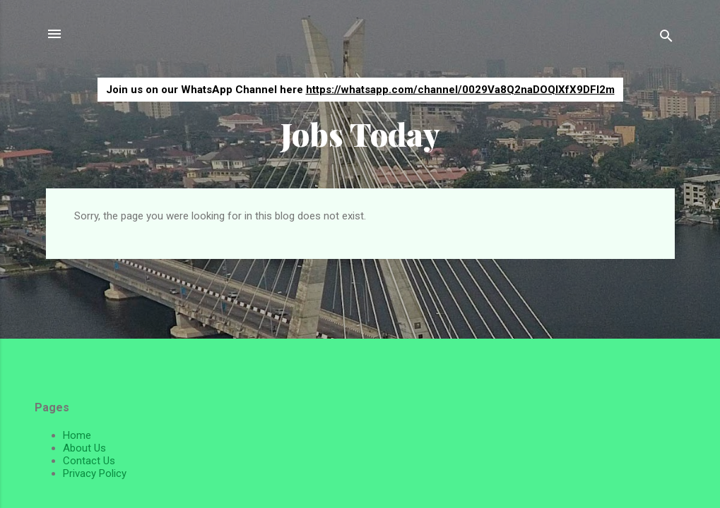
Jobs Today (360, 134)
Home (77, 435)
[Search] (666, 38)
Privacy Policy (94, 473)
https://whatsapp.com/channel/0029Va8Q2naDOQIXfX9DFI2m (460, 89)
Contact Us (89, 460)
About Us (84, 448)
